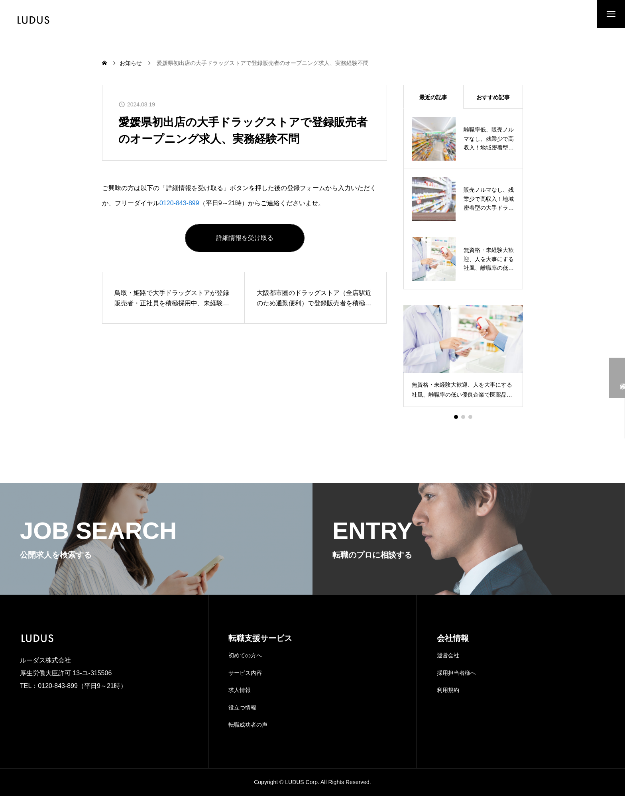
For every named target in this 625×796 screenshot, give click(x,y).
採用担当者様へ (456, 673)
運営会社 (448, 655)
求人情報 (239, 690)
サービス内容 (245, 673)
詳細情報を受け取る (244, 237)
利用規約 (448, 690)
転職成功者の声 (247, 724)
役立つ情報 (242, 707)
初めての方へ (245, 655)
